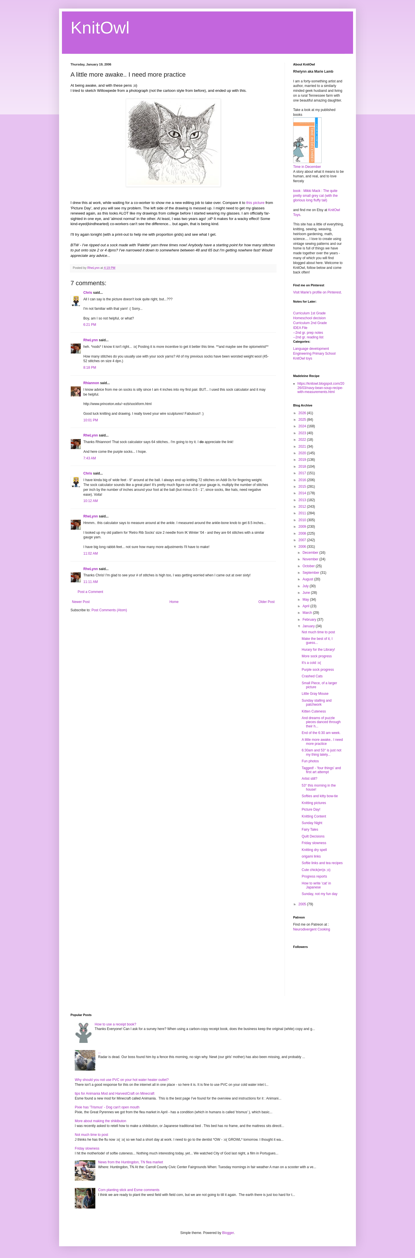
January (309, 626)
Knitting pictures (314, 803)
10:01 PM (90, 420)
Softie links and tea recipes (322, 863)
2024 (303, 426)
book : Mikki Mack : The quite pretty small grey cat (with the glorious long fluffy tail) (315, 196)
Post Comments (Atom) (109, 610)
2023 (303, 433)
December (311, 553)
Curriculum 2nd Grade (310, 323)
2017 (303, 473)
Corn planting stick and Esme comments (129, 1190)
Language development (311, 349)
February (310, 620)
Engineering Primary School (314, 354)
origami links (311, 856)
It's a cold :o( (311, 663)
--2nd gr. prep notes (308, 333)
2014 (303, 493)
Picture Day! (311, 809)
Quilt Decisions (313, 836)
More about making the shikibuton (100, 1121)
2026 (303, 413)
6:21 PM (89, 325)
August (308, 579)
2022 (303, 440)
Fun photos (310, 761)
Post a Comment (90, 592)
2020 (303, 453)
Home (174, 602)
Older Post (266, 602)
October (309, 566)
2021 (303, 447)
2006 (303, 547)
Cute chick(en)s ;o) (316, 870)
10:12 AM (90, 501)
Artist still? (309, 779)
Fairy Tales (310, 830)
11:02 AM (90, 553)
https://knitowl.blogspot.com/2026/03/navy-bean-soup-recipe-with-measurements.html (320, 388)
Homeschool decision (309, 318)
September (311, 573)
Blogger (228, 1233)
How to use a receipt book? (115, 1024)
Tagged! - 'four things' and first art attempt (321, 770)
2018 (303, 467)
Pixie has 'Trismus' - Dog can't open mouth (107, 1107)
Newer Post (81, 602)
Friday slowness (314, 843)
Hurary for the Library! (318, 650)
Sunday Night (312, 823)
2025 (303, 420)
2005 (303, 904)
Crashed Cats (312, 676)
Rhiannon (91, 383)
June (307, 593)
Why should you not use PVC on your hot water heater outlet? (122, 1080)
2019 (303, 460)
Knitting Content (314, 816)
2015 (303, 487)
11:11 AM (90, 582)
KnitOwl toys (302, 358)
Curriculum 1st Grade (309, 313)
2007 (303, 540)
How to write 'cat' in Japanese (316, 885)
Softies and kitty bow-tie (320, 796)
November (311, 559)
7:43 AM (89, 458)
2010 (303, 520)
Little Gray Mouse (315, 694)
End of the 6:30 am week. (321, 733)
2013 (303, 500)
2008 (303, 533)
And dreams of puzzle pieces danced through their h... (321, 722)
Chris (87, 293)
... (99, 1052)
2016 (303, 480)
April (306, 606)
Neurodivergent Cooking (311, 929)
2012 (303, 507)
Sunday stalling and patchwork (317, 703)
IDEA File (300, 328)
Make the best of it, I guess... (317, 641)
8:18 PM (89, 368)
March (308, 613)
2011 (303, 513)
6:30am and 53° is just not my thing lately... (321, 752)
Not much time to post (318, 632)
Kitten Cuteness (314, 711)
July (306, 586)
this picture (255, 203)
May (306, 600)
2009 (303, 527)
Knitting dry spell (314, 850)
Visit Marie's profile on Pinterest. (317, 292)
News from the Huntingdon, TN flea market (130, 1162)
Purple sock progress (318, 670)
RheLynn (90, 340)
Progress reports (314, 876)
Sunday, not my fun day (319, 894)
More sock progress (317, 656)
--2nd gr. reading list (308, 337)
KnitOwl (100, 27)
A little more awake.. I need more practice (322, 742)
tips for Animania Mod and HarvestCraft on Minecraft (114, 1094)
